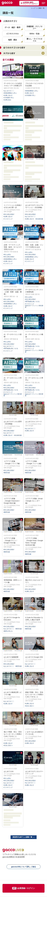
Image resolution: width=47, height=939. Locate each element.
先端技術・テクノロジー (34, 27)
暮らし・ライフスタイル (34, 40)
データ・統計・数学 (12, 27)
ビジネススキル (12, 34)
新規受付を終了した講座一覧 (23, 837)
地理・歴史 (12, 40)
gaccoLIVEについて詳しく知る (23, 867)
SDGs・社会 (34, 34)
